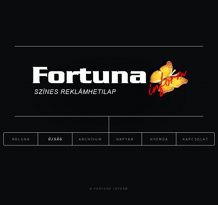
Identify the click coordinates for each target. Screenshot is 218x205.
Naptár (125, 138)
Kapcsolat (196, 138)
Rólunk (21, 138)
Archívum (90, 138)
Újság (55, 138)
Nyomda (159, 138)
